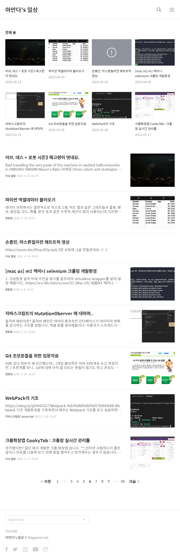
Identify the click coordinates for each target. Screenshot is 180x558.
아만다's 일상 (21, 9)
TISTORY (11, 531)
